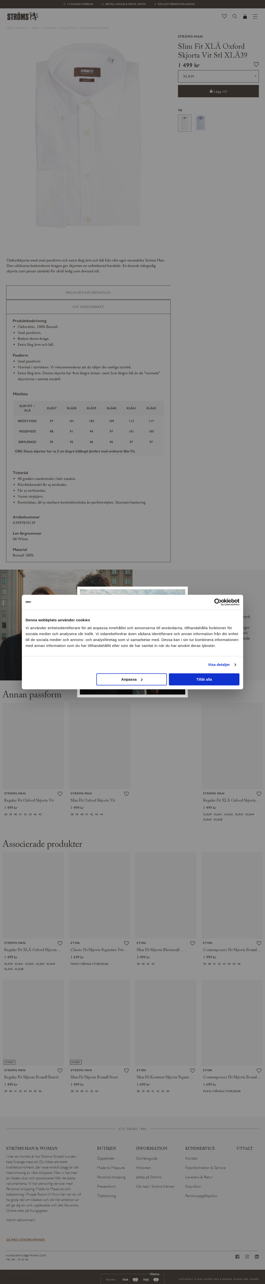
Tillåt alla (204, 679)
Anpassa (132, 679)
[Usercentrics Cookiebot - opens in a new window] (217, 602)
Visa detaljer (219, 664)
